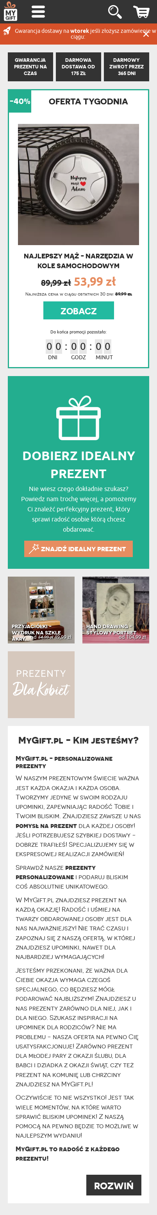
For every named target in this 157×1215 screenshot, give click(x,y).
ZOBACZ (79, 311)
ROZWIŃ (114, 1186)
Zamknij (146, 34)
